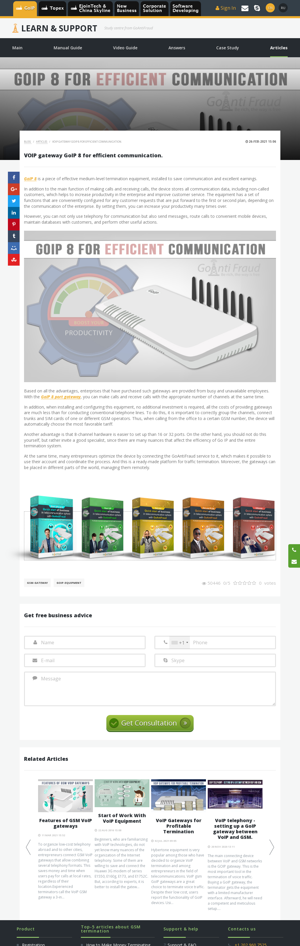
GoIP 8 (30, 179)
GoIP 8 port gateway (61, 397)
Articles (42, 142)
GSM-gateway (37, 583)
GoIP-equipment (69, 583)
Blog (28, 142)
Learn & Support (59, 28)
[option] (65, 839)
